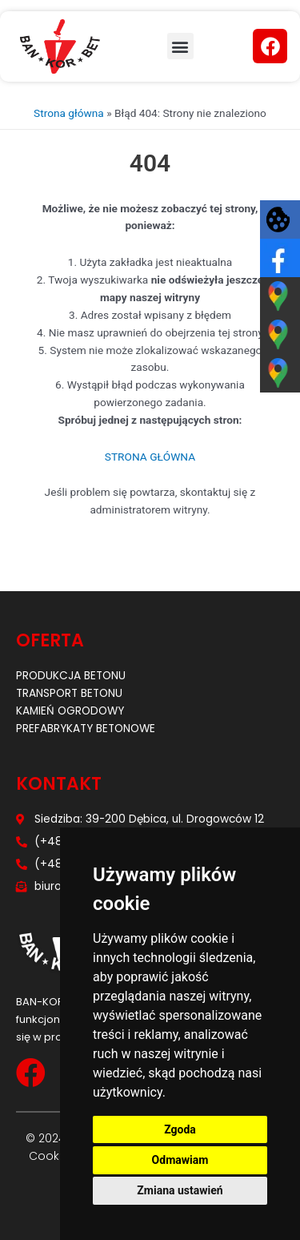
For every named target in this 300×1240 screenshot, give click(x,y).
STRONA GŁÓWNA (150, 456)
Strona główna (69, 113)
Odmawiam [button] (180, 1159)
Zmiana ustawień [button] (179, 1190)
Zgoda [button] (180, 1129)
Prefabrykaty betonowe (85, 728)
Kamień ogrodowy (70, 711)
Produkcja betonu (71, 675)
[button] (180, 46)
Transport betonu (69, 693)
